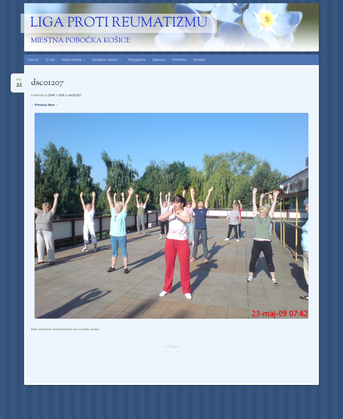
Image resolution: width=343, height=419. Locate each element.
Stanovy (158, 60)
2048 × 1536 (56, 95)
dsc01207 (75, 95)
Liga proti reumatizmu (118, 23)
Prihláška (179, 60)
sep (19, 81)
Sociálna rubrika (104, 60)
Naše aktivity (72, 60)
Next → (53, 104)
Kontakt (199, 60)
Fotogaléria (137, 60)
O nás (50, 60)
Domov (33, 60)
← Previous (39, 104)
